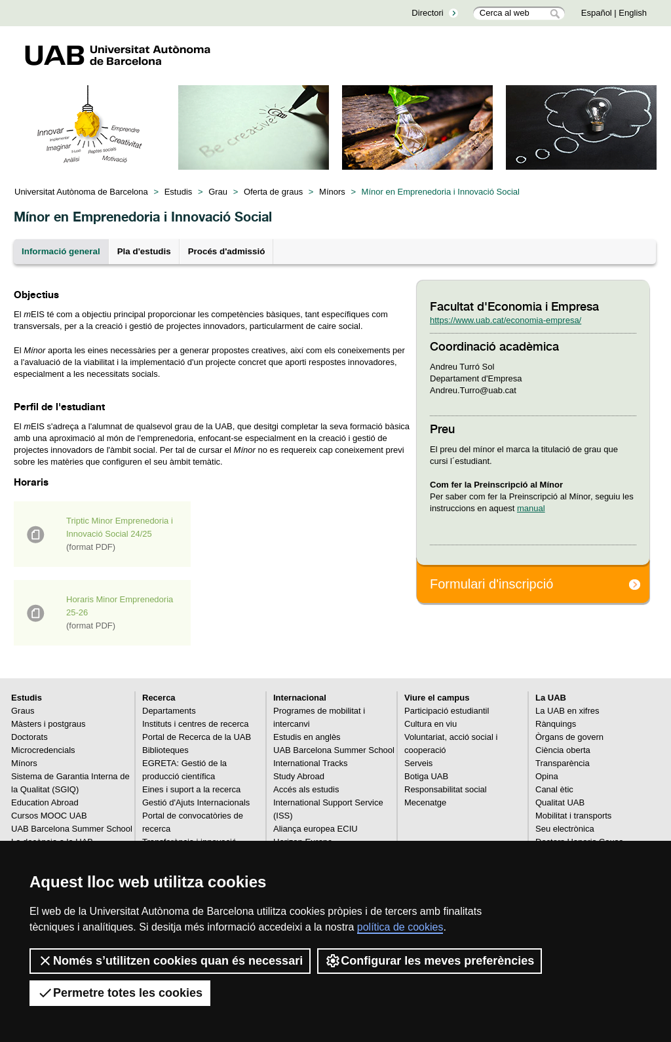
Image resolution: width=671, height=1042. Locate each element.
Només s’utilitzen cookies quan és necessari (170, 961)
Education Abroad (45, 802)
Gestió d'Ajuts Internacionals (196, 802)
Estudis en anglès (307, 737)
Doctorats (29, 737)
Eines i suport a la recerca (191, 789)
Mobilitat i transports (573, 815)
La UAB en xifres (567, 711)
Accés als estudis (306, 789)
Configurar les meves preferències (429, 961)
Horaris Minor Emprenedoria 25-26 (119, 612)
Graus (22, 711)
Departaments (169, 711)
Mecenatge (425, 802)
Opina (546, 776)
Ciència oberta (562, 750)
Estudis (178, 192)
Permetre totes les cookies (119, 993)
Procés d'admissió (226, 251)
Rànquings (555, 724)
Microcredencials (43, 750)
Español (596, 13)
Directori (427, 13)
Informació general (61, 251)
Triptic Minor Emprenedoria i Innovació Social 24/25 (119, 534)
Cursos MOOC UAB (49, 815)
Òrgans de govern (569, 737)
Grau (217, 192)
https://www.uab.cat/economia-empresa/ (505, 320)
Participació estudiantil (446, 711)
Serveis (418, 763)
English (633, 13)
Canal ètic (554, 789)
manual (531, 508)
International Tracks (310, 763)
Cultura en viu (430, 724)
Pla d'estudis (144, 251)
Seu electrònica (564, 829)
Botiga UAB (426, 776)
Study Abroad (298, 776)
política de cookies (400, 927)
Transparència (562, 763)
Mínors (332, 192)
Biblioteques (165, 750)
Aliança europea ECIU (315, 829)
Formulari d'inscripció (491, 584)
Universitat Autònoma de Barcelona (81, 192)
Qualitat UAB (560, 802)
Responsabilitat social (445, 789)
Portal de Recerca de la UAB (196, 737)
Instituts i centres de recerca (195, 724)
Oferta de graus (273, 192)
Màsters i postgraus (48, 724)
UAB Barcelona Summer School (71, 829)
